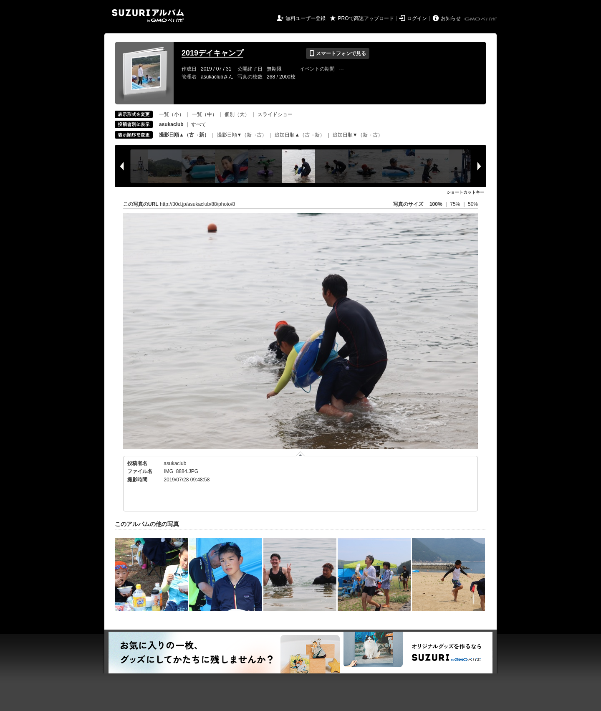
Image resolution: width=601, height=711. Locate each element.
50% (473, 204)
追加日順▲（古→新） (300, 135)
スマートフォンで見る (337, 53)
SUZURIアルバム (148, 16)
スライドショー (275, 114)
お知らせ (451, 18)
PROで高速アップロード (366, 18)
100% (436, 204)
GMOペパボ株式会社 (481, 19)
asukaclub (175, 463)
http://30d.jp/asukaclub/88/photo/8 (197, 204)
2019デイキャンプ (212, 53)
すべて (198, 124)
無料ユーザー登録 (305, 18)
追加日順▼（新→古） (358, 135)
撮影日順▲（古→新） (184, 135)
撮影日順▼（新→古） (242, 135)
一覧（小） (171, 114)
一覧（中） (204, 114)
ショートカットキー (465, 192)
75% (455, 204)
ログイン (417, 18)
